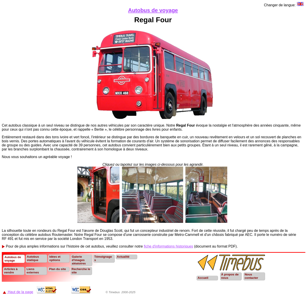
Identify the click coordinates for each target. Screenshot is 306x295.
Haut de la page (18, 292)
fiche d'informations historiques (168, 246)
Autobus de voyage (153, 10)
